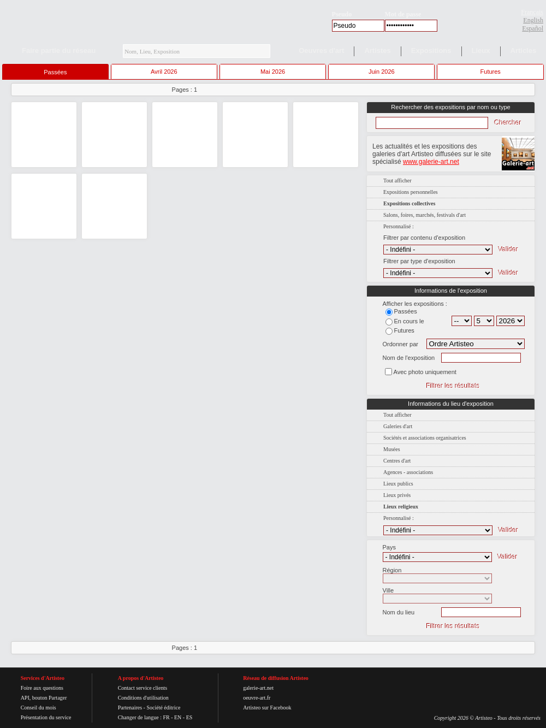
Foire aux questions (42, 688)
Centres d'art (397, 461)
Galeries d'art (397, 426)
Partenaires (130, 708)
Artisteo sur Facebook (267, 708)
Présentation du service (46, 717)
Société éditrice (163, 708)
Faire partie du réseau (59, 50)
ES (189, 717)
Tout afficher (397, 180)
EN (177, 717)
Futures (490, 71)
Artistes (377, 50)
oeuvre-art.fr (256, 698)
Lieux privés (397, 495)
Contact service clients (143, 688)
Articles (524, 50)
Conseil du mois (38, 708)
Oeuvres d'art (321, 50)
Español (532, 28)
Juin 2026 (382, 71)
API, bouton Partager (44, 698)
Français (532, 12)
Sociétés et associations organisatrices (424, 438)
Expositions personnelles (410, 192)
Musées (391, 449)
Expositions (431, 50)
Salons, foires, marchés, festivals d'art (424, 215)
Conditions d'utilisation (143, 698)
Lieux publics (398, 484)
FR (166, 717)
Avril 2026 (164, 71)
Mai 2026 (272, 71)
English (533, 20)
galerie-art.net (258, 688)
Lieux (481, 50)
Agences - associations (408, 472)
